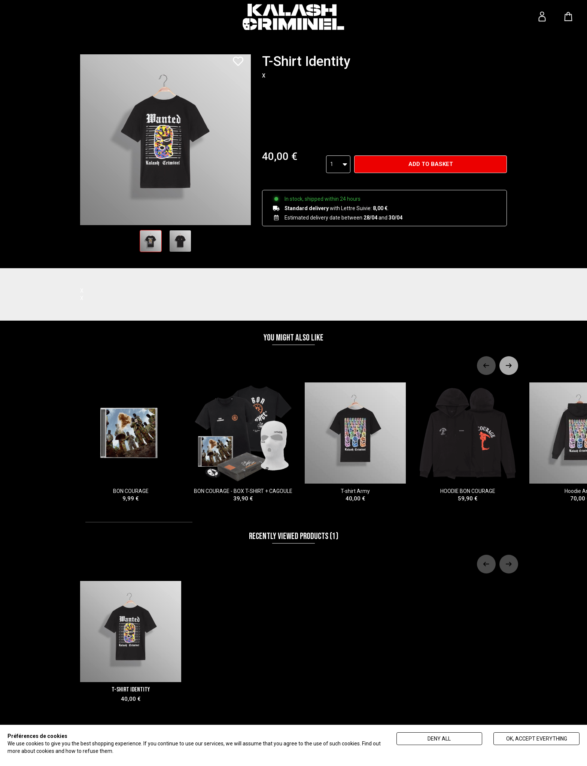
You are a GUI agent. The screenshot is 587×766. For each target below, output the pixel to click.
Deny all (439, 739)
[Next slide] (508, 365)
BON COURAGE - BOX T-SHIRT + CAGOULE (243, 442)
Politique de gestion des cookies (152, 751)
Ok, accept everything (536, 739)
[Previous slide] (486, 365)
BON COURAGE (130, 442)
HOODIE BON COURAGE (467, 442)
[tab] (138, 522)
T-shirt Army (355, 442)
